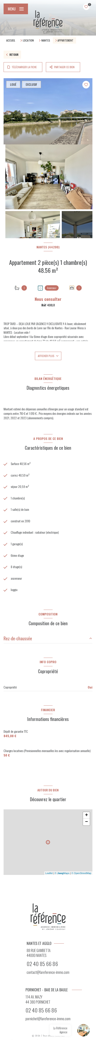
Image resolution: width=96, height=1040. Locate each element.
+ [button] (86, 815)
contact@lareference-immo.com (48, 972)
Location (28, 40)
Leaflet (49, 873)
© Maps (62, 873)
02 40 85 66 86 (42, 964)
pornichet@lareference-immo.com (48, 1018)
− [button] (86, 822)
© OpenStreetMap (81, 873)
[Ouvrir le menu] (16, 9)
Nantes (45, 40)
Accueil (10, 40)
